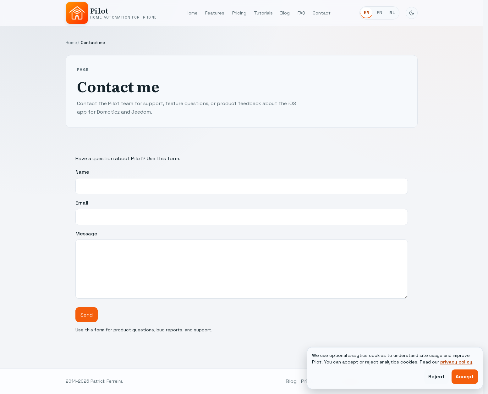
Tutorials (263, 13)
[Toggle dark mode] (412, 13)
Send (86, 315)
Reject (436, 376)
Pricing (239, 13)
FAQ (301, 13)
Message (241, 264)
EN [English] (367, 12)
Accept (465, 376)
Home (192, 13)
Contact (322, 13)
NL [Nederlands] (392, 12)
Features (214, 13)
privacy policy (456, 362)
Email (241, 212)
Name (241, 181)
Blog (285, 13)
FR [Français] (379, 12)
